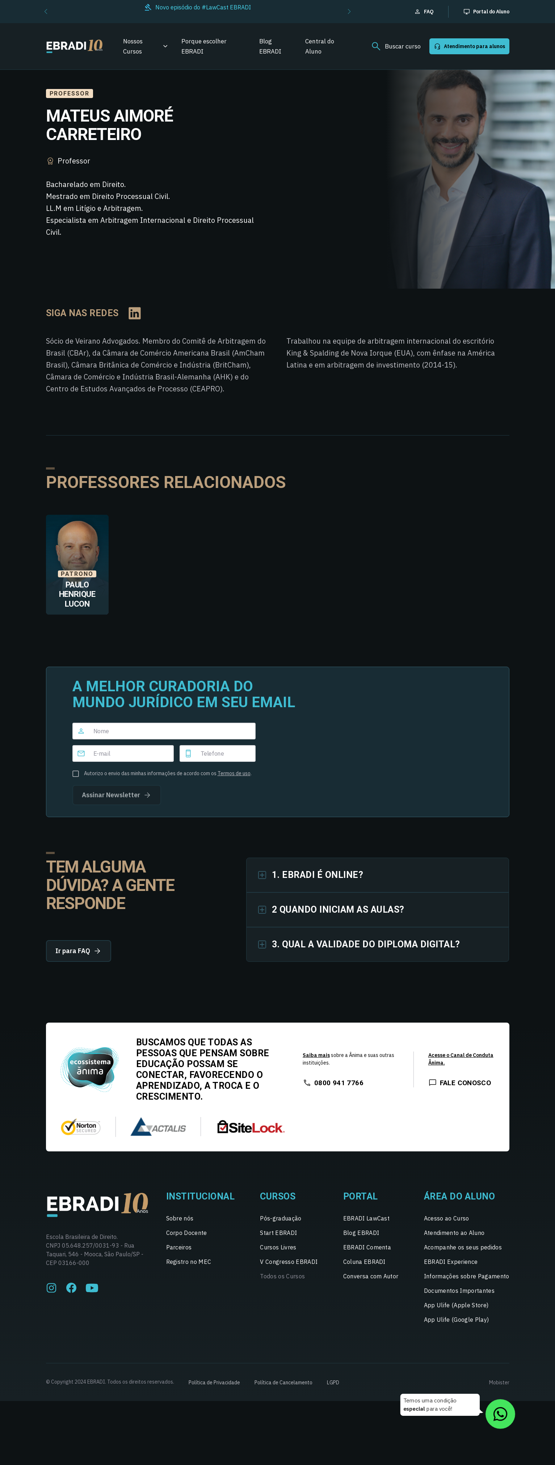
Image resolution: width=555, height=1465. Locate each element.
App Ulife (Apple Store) (456, 1305)
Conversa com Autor (371, 1276)
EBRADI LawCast (366, 1218)
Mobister (499, 1382)
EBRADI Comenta (367, 1247)
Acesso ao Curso (446, 1218)
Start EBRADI (278, 1233)
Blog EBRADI (270, 46)
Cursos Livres (278, 1247)
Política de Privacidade (214, 1382)
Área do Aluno (459, 1196)
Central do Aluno (319, 46)
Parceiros (179, 1247)
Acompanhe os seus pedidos (463, 1247)
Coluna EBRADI (364, 1262)
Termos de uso (234, 773)
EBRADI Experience (451, 1262)
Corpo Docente (186, 1233)
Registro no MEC (188, 1262)
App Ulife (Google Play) (456, 1319)
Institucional (200, 1196)
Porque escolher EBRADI (204, 46)
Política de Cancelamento (283, 1382)
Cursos (277, 1196)
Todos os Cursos (282, 1276)
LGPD (333, 1382)
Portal (360, 1196)
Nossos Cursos (133, 46)
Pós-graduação (280, 1218)
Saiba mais (316, 1055)
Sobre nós (180, 1218)
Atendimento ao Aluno (454, 1233)
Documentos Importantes (459, 1291)
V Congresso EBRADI (289, 1262)
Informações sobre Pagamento (466, 1276)
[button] (46, 12)
